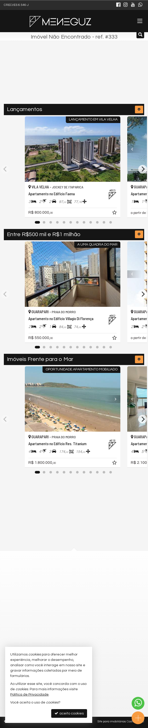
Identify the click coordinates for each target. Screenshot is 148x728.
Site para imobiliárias (112, 721)
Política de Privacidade (29, 694)
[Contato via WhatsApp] (138, 703)
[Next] (115, 149)
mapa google (53, 585)
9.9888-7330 (55, 609)
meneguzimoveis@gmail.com (67, 637)
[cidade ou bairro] (63, 77)
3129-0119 (54, 619)
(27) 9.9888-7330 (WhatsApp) (65, 628)
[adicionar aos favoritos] (117, 213)
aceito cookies (69, 713)
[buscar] (107, 77)
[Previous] (32, 149)
